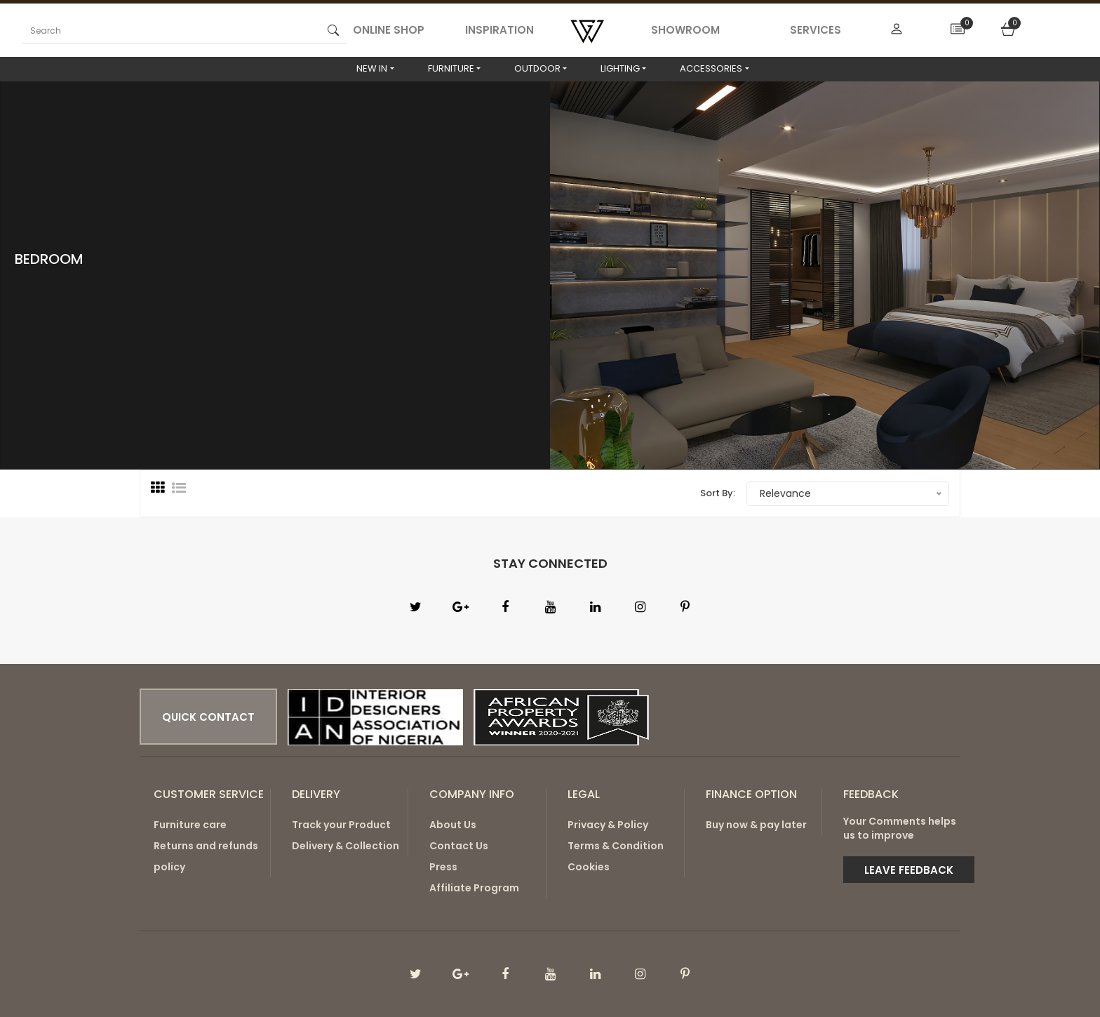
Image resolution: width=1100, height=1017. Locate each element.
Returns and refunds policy (206, 856)
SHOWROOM (685, 29)
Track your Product (341, 825)
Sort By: (717, 493)
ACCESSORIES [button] (711, 68)
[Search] (170, 30)
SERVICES (815, 29)
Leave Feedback (908, 870)
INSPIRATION (499, 29)
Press (443, 867)
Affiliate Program (474, 888)
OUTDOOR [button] (537, 68)
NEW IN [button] (371, 68)
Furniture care (190, 825)
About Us (452, 825)
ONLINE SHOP (388, 29)
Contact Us (458, 846)
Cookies (589, 867)
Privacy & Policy (608, 825)
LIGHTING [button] (620, 68)
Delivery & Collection (345, 846)
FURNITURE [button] (451, 68)
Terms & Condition (616, 846)
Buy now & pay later (756, 825)
